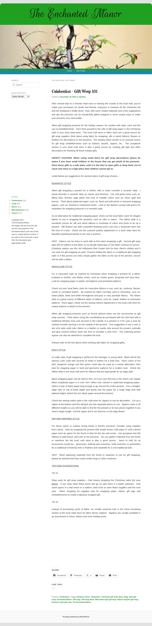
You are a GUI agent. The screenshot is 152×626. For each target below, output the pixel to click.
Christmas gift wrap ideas (112, 597)
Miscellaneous (18, 210)
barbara (82, 97)
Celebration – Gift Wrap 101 (74, 91)
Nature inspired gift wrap (127, 600)
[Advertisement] (96, 543)
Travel (14, 213)
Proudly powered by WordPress (75, 617)
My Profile (81, 71)
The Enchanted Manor (76, 14)
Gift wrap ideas (87, 600)
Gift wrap (76, 600)
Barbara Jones (83, 597)
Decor (14, 207)
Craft (14, 204)
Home (69, 71)
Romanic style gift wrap (62, 602)
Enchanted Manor (64, 600)
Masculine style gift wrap (105, 600)
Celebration (64, 597)
